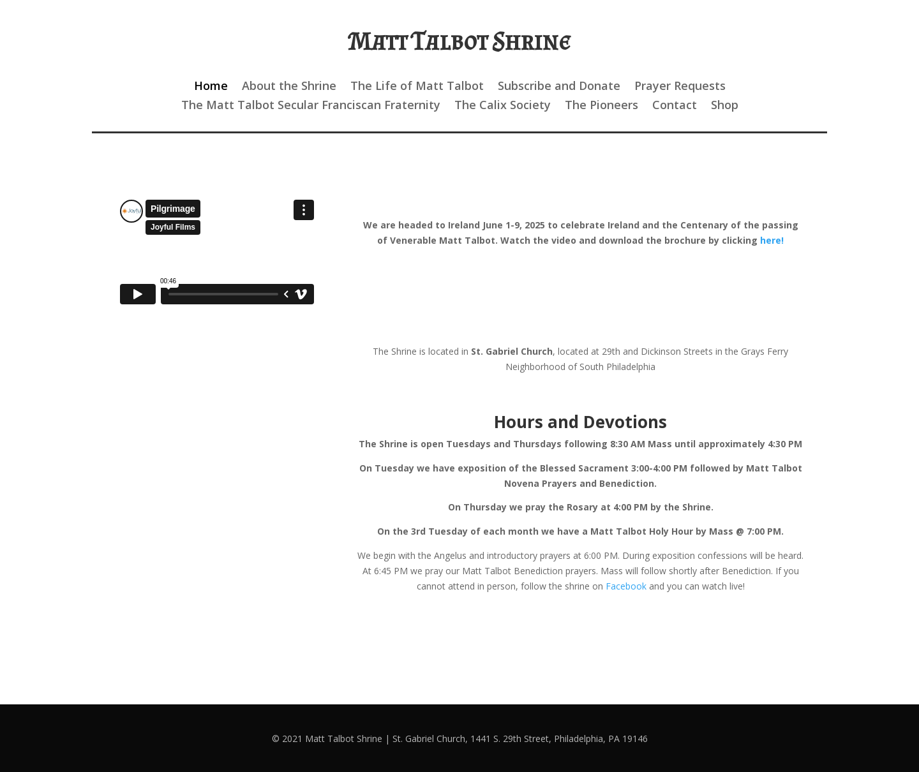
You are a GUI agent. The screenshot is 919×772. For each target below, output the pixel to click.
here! (772, 240)
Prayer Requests (680, 87)
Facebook (626, 586)
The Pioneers (601, 106)
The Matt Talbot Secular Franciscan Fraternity (310, 106)
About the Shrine (289, 87)
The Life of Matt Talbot (417, 87)
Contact (674, 106)
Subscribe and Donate (559, 87)
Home (211, 87)
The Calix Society (502, 106)
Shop (724, 106)
